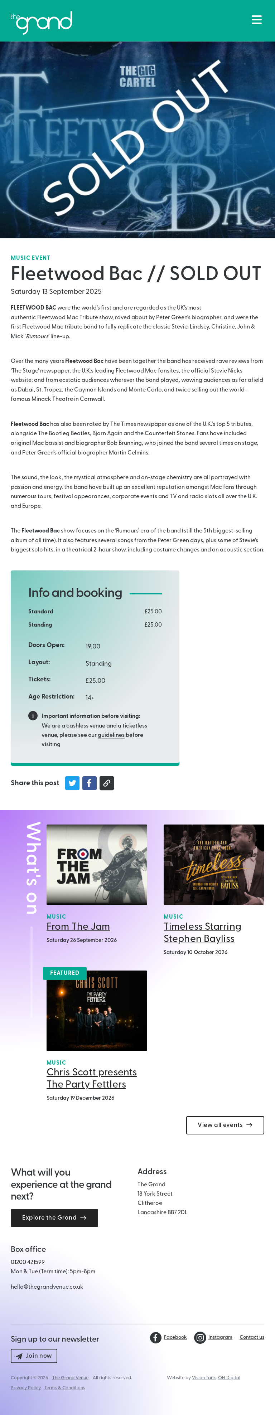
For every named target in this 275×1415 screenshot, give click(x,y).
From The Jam (78, 927)
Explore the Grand (54, 1218)
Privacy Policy (26, 1388)
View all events (225, 1125)
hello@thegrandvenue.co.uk (47, 1287)
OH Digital (229, 1378)
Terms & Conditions (64, 1388)
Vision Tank (204, 1378)
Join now (34, 1356)
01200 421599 (28, 1262)
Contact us (252, 1337)
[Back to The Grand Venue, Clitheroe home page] (41, 23)
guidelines (111, 735)
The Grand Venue (70, 1378)
